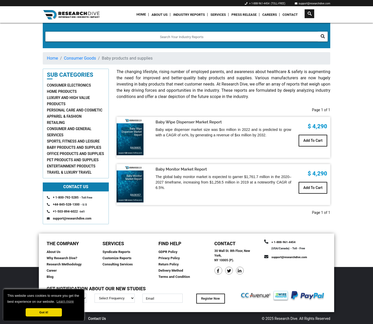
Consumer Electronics (69, 85)
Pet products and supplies (73, 160)
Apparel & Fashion (64, 116)
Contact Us (97, 318)
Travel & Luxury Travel (69, 172)
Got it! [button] (43, 312)
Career (52, 270)
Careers (269, 15)
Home (141, 14)
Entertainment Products (71, 166)
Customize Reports (117, 258)
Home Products (62, 91)
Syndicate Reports (116, 252)
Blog (50, 277)
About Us (160, 15)
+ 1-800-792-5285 (65, 197)
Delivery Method (171, 270)
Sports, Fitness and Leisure (73, 141)
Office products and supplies (75, 154)
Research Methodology (64, 264)
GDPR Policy (168, 252)
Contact (290, 15)
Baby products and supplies (74, 147)
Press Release (244, 15)
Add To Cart (312, 140)
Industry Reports (189, 15)
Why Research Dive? (62, 258)
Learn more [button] (65, 301)
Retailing (56, 123)
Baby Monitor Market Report (181, 169)
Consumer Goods (80, 58)
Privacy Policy (169, 258)
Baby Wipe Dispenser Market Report (189, 122)
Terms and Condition (174, 277)
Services (218, 15)
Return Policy (169, 264)
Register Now (210, 298)
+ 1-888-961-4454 (259, 3)
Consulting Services (118, 264)
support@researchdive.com (313, 3)
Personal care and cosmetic (74, 110)
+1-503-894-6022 (65, 211)
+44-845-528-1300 (66, 204)
